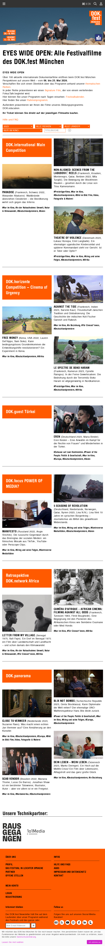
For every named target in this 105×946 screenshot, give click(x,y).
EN (89, 4)
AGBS (56, 868)
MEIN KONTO (12, 885)
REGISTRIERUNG (14, 897)
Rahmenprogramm (37, 100)
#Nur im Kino (77, 192)
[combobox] (18, 126)
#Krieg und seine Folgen (78, 528)
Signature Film (53, 90)
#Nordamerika (22, 794)
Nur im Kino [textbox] (11, 130)
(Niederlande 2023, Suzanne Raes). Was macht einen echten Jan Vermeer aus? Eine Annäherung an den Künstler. (26, 725)
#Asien (42, 211)
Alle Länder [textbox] (72, 126)
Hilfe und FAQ (10, 119)
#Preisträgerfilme (62, 192)
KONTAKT (59, 875)
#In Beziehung (73, 325)
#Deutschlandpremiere (64, 195)
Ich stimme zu (94, 942)
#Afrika (86, 260)
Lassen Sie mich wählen (12, 942)
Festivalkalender (75, 96)
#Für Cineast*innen (90, 325)
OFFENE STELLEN (14, 875)
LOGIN (9, 893)
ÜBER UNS (11, 857)
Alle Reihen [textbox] (43, 126)
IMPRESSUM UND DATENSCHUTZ (70, 872)
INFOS (57, 857)
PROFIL (9, 864)
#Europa (57, 459)
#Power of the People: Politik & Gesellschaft (74, 716)
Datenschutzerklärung (26, 937)
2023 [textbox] (6, 126)
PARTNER (10, 872)
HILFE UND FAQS (62, 864)
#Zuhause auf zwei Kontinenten (68, 452)
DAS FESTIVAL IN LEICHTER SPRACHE (24, 868)
